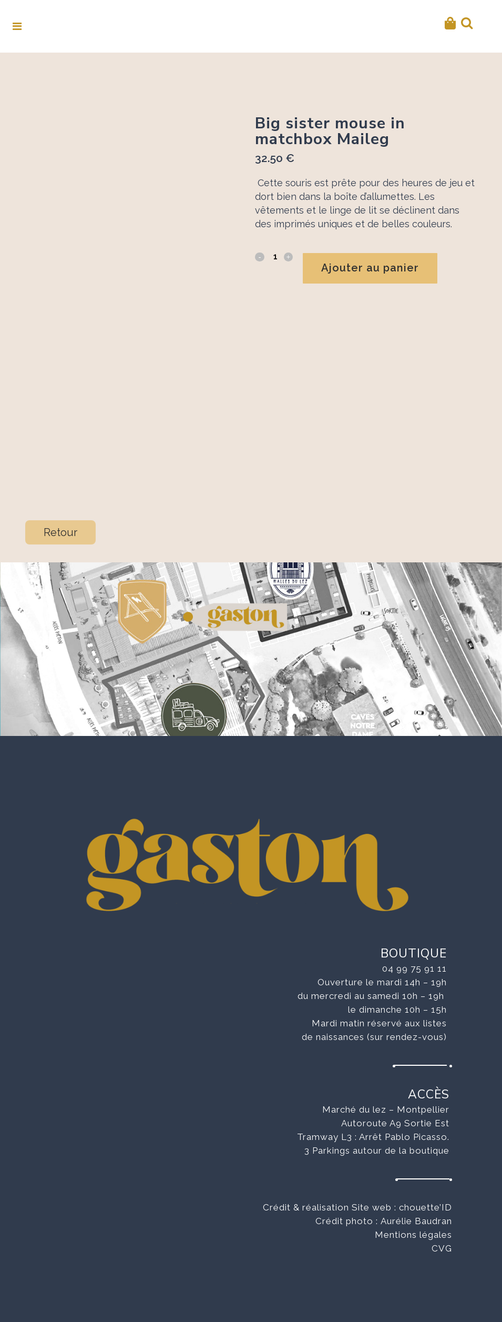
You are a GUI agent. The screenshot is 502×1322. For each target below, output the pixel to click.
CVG (442, 1240)
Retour (60, 523)
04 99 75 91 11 (414, 960)
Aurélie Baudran (416, 1212)
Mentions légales (413, 1226)
